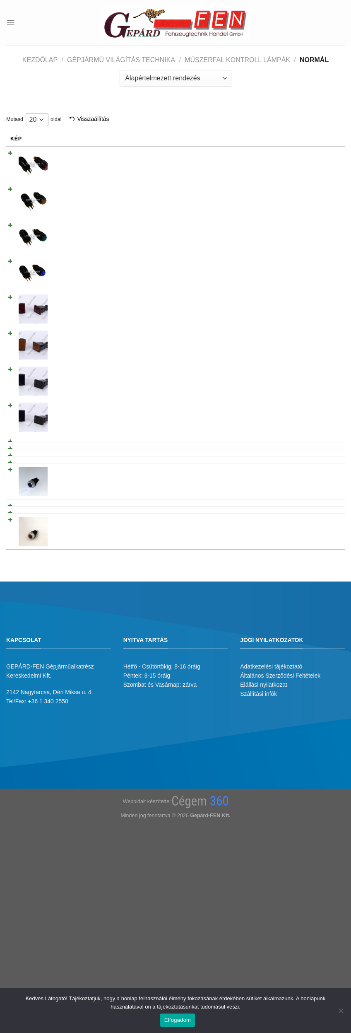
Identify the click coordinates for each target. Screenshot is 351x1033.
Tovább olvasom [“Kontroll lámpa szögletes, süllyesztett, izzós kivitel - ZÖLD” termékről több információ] (308, 371)
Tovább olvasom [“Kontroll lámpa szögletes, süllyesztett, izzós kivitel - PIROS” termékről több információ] (308, 299)
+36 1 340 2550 (48, 863)
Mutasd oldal (33, 119)
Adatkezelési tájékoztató (271, 828)
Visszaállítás (93, 119)
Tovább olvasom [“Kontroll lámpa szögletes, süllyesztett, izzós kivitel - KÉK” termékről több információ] (308, 407)
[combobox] (37, 119)
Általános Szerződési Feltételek (280, 837)
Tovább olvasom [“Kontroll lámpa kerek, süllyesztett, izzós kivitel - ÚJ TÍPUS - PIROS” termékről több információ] (308, 155)
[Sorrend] (175, 78)
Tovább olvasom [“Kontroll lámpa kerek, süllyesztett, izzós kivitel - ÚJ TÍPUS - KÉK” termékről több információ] (308, 263)
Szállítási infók (258, 855)
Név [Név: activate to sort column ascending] (65, 139)
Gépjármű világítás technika (121, 59)
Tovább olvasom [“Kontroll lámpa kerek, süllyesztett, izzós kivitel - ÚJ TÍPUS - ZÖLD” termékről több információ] (308, 227)
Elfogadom (177, 1020)
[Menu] (10, 22)
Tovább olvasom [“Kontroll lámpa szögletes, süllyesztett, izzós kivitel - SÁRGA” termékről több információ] (308, 335)
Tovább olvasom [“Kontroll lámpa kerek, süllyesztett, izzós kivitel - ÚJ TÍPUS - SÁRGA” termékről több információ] (308, 191)
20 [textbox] (33, 119)
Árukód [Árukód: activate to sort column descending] (231, 139)
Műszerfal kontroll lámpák (237, 59)
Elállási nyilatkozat (263, 846)
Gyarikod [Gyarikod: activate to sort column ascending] (184, 139)
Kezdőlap (40, 59)
